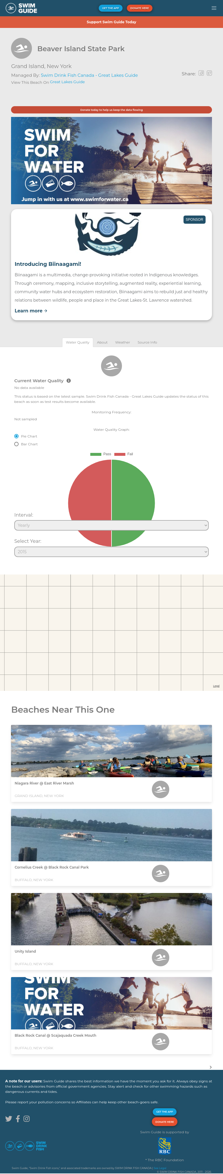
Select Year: (27, 541)
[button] (214, 8)
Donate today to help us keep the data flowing (111, 109)
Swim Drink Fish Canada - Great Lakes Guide (89, 75)
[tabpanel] (111, 454)
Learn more (31, 311)
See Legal (160, 1168)
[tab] (77, 342)
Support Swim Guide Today (111, 22)
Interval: (23, 515)
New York (59, 66)
